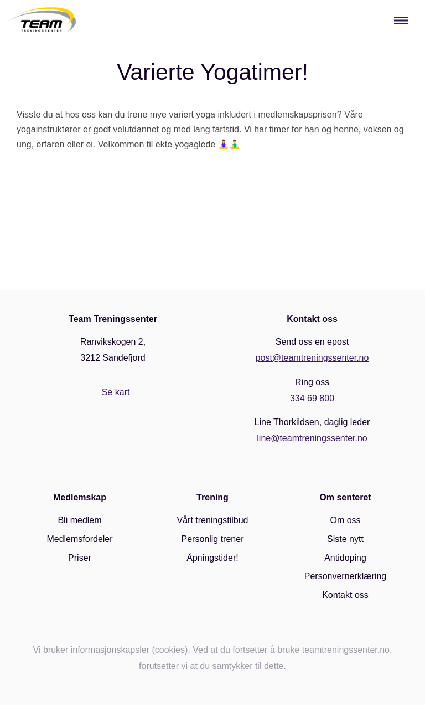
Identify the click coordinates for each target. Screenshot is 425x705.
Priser (79, 558)
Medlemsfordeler (79, 539)
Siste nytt (345, 539)
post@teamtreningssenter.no (312, 357)
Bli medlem (79, 520)
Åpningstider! (212, 558)
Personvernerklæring (345, 576)
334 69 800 (312, 398)
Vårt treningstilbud (212, 520)
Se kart (116, 392)
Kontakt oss (345, 595)
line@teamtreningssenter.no (312, 438)
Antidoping (345, 558)
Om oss (345, 520)
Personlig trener (213, 539)
